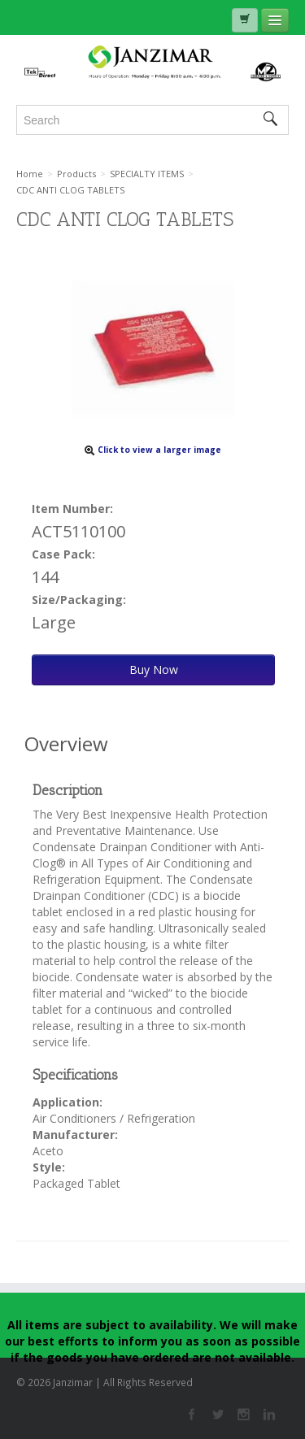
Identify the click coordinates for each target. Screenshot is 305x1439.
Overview (66, 743)
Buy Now (153, 669)
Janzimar (152, 63)
